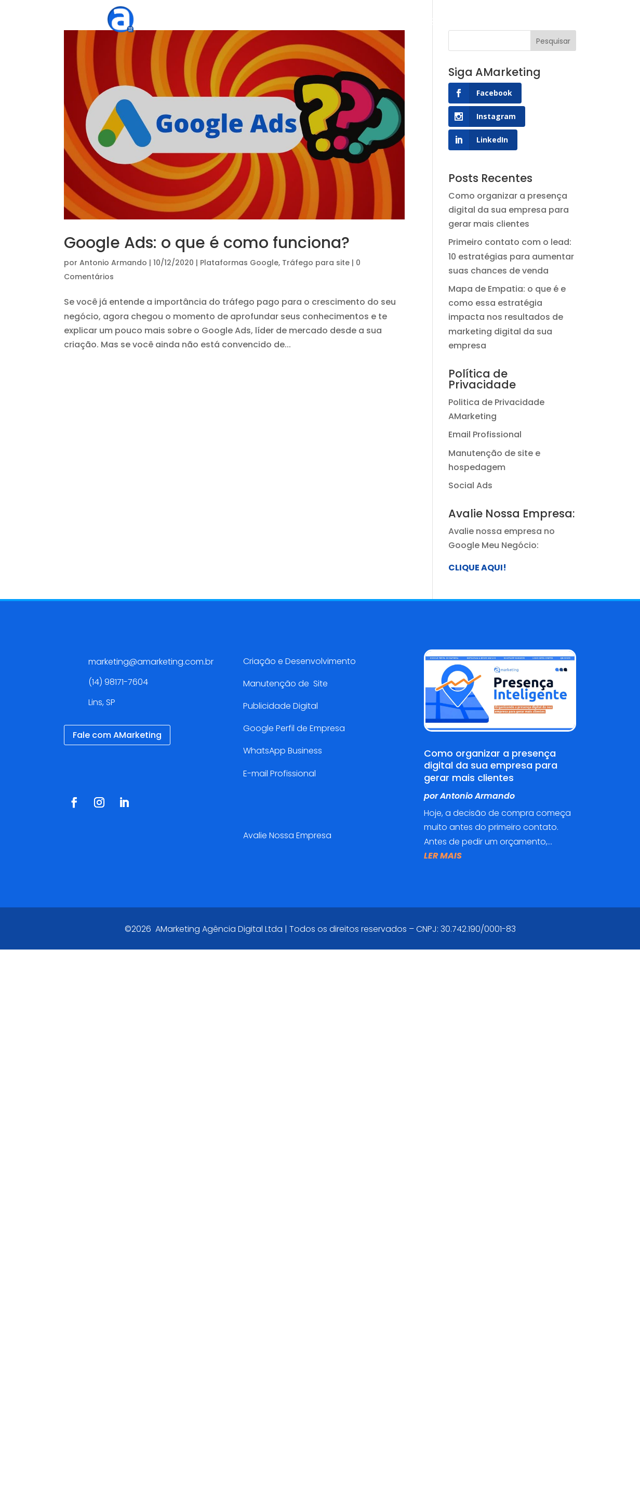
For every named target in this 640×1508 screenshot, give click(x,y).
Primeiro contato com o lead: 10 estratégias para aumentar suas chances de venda (511, 256)
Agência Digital (227, 23)
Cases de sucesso (375, 23)
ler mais (443, 856)
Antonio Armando (113, 262)
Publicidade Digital (280, 706)
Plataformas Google (239, 262)
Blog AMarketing (466, 23)
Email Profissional (485, 434)
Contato (535, 23)
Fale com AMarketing (117, 735)
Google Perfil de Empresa (294, 728)
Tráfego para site (316, 262)
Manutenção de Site (285, 684)
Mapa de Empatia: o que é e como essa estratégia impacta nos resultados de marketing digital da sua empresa (507, 317)
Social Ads (470, 485)
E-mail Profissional (280, 773)
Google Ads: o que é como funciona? (207, 243)
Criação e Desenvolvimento (299, 661)
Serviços (292, 23)
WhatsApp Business (282, 751)
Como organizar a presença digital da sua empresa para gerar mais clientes (508, 210)
